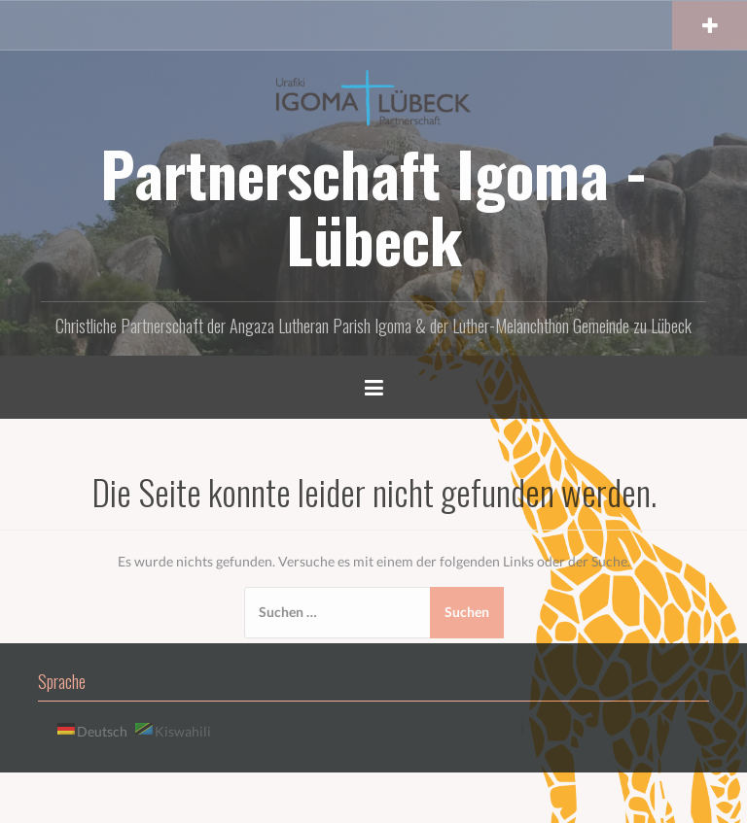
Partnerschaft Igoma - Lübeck (374, 206)
